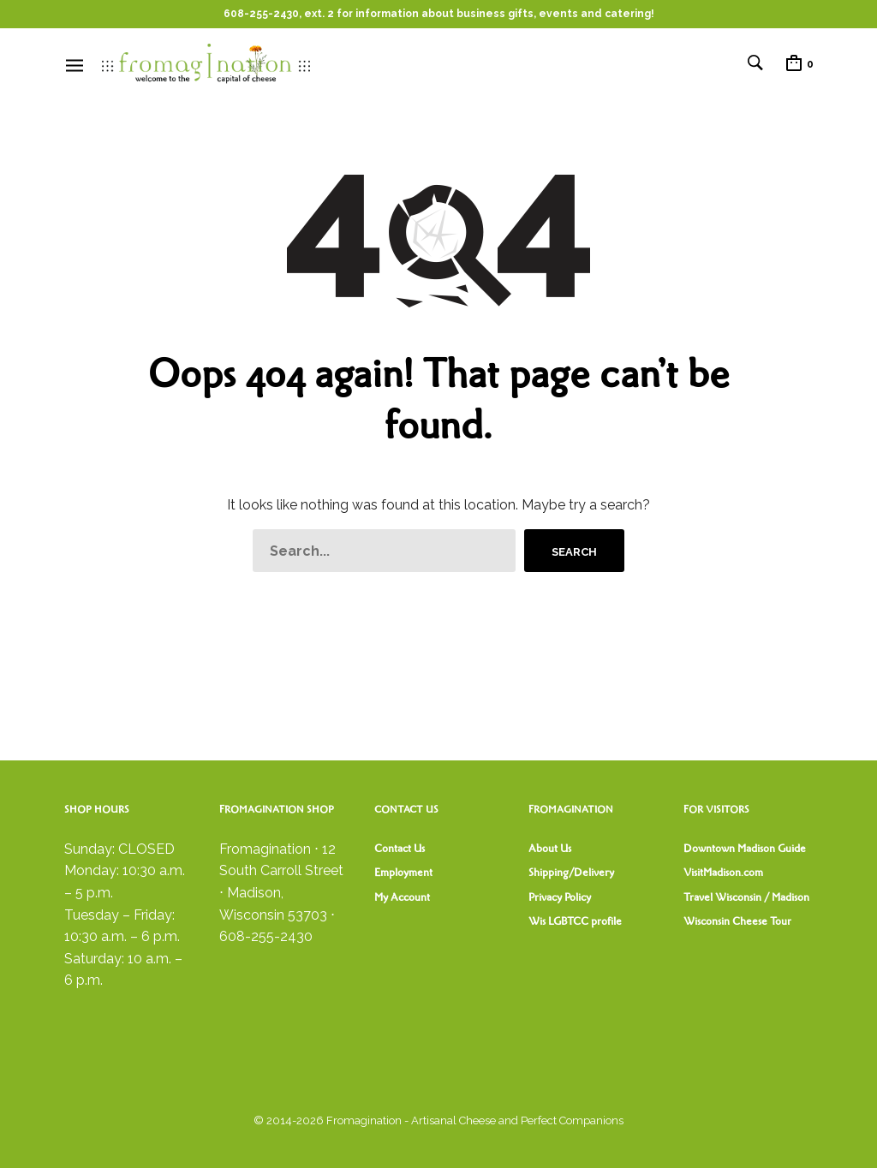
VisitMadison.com (723, 872)
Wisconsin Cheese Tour (737, 921)
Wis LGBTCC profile (575, 921)
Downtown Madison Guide (744, 848)
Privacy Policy (559, 897)
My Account (402, 897)
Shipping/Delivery (571, 872)
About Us (549, 848)
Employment (403, 872)
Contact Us (399, 848)
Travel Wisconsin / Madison (746, 897)
